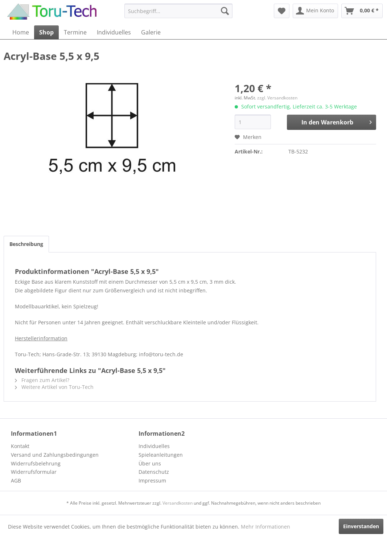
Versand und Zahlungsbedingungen (55, 454)
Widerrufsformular (34, 471)
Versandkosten (177, 503)
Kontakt (20, 446)
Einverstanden (361, 526)
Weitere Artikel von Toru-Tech (54, 386)
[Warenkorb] (362, 11)
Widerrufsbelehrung (36, 463)
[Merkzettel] (281, 11)
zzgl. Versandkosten (277, 98)
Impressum (152, 480)
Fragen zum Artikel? (42, 380)
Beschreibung (26, 244)
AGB (16, 480)
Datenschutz (154, 471)
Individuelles (154, 446)
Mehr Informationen (265, 526)
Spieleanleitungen (161, 454)
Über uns (150, 463)
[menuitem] (178, 11)
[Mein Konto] (315, 11)
